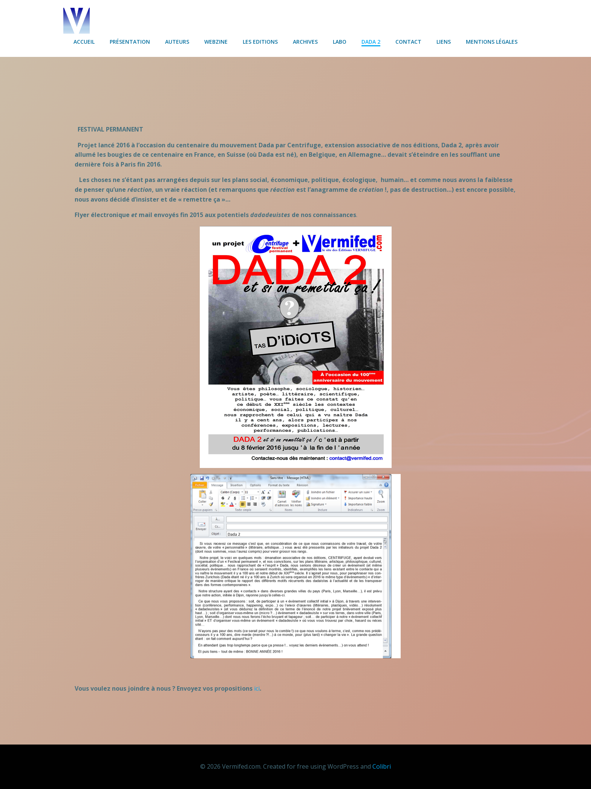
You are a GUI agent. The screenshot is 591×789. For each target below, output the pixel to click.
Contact (408, 41)
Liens (443, 41)
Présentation (130, 41)
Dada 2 (370, 41)
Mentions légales (492, 41)
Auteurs (177, 41)
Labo (339, 41)
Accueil (84, 41)
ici (257, 688)
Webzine (216, 41)
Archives (305, 41)
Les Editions (260, 41)
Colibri (381, 766)
